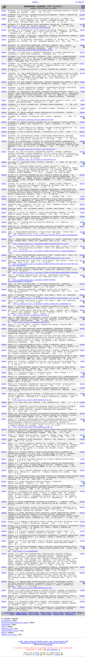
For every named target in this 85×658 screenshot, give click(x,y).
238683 (3, 491)
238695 (3, 573)
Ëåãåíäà (35, 2)
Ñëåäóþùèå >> (71, 614)
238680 (3, 476)
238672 (3, 429)
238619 (3, 108)
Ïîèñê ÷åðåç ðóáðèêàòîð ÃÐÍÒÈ (30, 641)
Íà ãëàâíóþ (79, 2)
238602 (3, 15)
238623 (3, 128)
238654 (3, 317)
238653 (3, 310)
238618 (3, 104)
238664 (3, 377)
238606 (3, 35)
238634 (3, 199)
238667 (3, 393)
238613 (3, 73)
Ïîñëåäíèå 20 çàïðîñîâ (56, 643)
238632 (3, 189)
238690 (3, 535)
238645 (3, 261)
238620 (3, 112)
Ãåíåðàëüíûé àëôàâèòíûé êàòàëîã (33, 643)
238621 (3, 116)
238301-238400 (57, 613)
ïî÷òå (37, 654)
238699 (3, 601)
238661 (3, 361)
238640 (3, 226)
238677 (3, 459)
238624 (3, 132)
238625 (3, 136)
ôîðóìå (57, 654)
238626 (3, 141)
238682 (3, 486)
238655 (3, 324)
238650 (3, 295)
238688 (3, 526)
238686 (3, 513)
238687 (3, 521)
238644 (3, 255)
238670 (3, 413)
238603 (3, 19)
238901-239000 (58, 614)
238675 (3, 443)
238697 (3, 590)
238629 (3, 166)
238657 (3, 336)
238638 (3, 216)
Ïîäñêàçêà (48, 645)
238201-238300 (45, 613)
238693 (3, 554)
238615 (3, 87)
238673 (3, 435)
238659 (3, 350)
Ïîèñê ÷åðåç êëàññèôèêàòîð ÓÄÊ (55, 641)
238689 (3, 531)
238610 (3, 56)
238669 (3, 406)
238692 (3, 546)
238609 (3, 52)
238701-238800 (34, 614)
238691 (3, 541)
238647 (3, 275)
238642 (3, 239)
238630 (3, 175)
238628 (3, 162)
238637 (3, 212)
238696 (3, 581)
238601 (3, 11)
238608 (3, 45)
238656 (3, 328)
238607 (3, 39)
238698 (3, 596)
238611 (3, 63)
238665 (3, 384)
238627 (3, 152)
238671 (3, 419)
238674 (3, 439)
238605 (3, 30)
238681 (3, 481)
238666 (3, 388)
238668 (3, 402)
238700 (3, 607)
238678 (3, 463)
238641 (3, 232)
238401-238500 (70, 613)
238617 (3, 100)
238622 (3, 122)
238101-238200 (33, 613)
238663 (3, 372)
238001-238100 (20, 613)
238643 (3, 246)
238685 (3, 507)
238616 (3, 91)
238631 (3, 184)
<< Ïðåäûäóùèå (8, 613)
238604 (3, 24)
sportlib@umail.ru (54, 649)
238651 (3, 300)
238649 (3, 289)
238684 (3, 502)
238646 (3, 268)
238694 (3, 567)
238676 (3, 452)
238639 (3, 222)
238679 (3, 470)
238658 (3, 344)
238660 (3, 356)
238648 (3, 284)
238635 (3, 204)
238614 (3, 82)
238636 (3, 208)
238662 (3, 367)
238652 (3, 306)
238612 (3, 69)
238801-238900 (46, 614)
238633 (3, 196)
